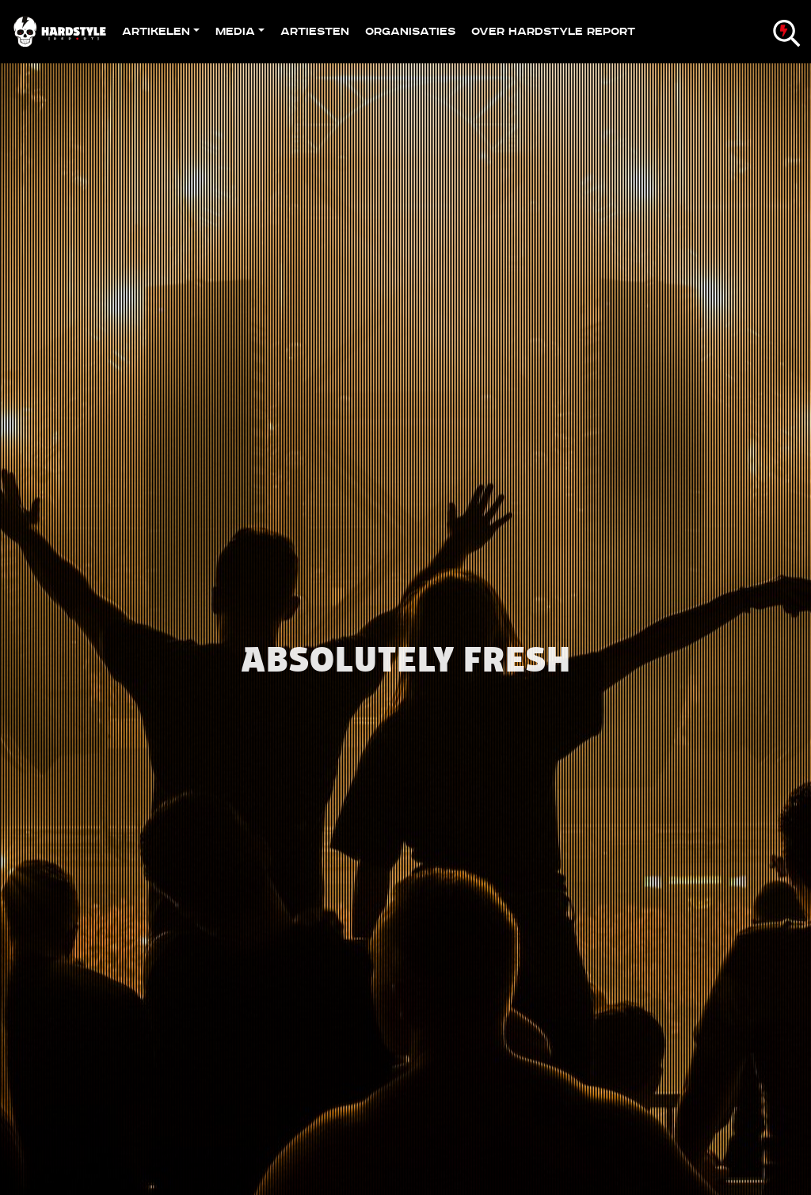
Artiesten (314, 31)
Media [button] (235, 31)
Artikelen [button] (156, 31)
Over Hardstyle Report (553, 31)
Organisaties (410, 31)
